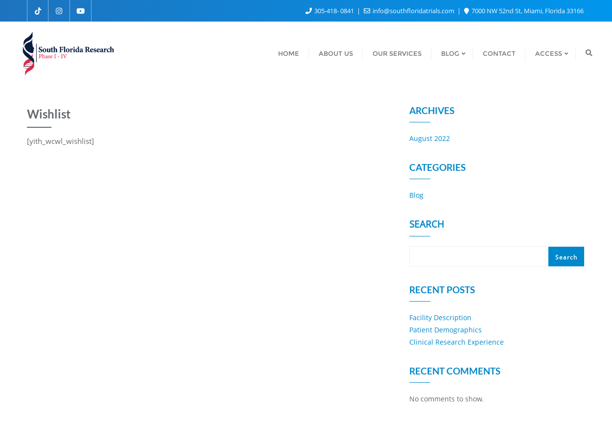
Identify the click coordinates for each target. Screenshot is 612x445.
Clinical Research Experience (456, 342)
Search (426, 225)
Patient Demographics (445, 329)
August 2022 (429, 138)
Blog (416, 195)
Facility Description (440, 317)
